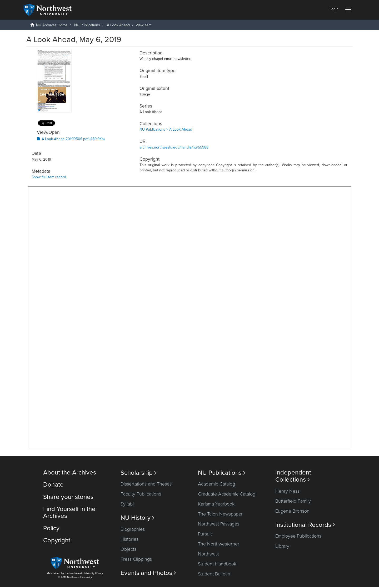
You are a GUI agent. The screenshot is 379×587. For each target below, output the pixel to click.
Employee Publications (298, 536)
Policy (51, 528)
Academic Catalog (216, 484)
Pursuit (205, 534)
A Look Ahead (118, 25)
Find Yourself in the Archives (69, 512)
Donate (53, 484)
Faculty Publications (141, 494)
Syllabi (127, 504)
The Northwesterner (218, 544)
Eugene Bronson (292, 511)
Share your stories (68, 497)
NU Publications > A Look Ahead (165, 129)
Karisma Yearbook (216, 504)
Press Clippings (136, 559)
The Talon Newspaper (220, 514)
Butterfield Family (293, 501)
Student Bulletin (214, 574)
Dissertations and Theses (146, 484)
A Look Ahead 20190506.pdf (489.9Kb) (70, 139)
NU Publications (87, 25)
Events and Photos (148, 573)
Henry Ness (287, 491)
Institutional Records (305, 525)
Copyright (56, 540)
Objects (128, 549)
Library (282, 546)
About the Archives (69, 472)
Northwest (208, 554)
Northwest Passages (218, 524)
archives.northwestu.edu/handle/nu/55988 (173, 147)
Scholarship (139, 473)
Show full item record (49, 177)
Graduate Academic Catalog (226, 494)
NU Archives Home (51, 25)
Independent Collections (293, 476)
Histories (129, 539)
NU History (137, 518)
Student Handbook (217, 564)
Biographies (133, 529)
